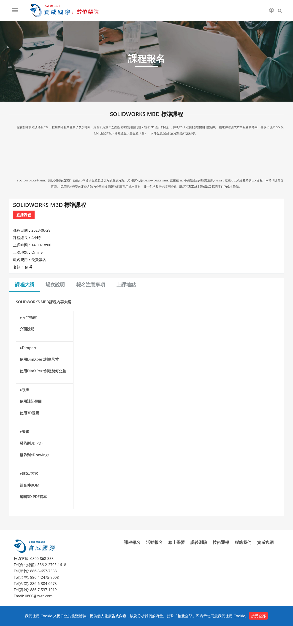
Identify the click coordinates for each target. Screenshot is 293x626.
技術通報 (221, 542)
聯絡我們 (243, 542)
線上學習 (176, 542)
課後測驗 (198, 542)
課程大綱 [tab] (24, 284)
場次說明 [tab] (55, 284)
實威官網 (265, 542)
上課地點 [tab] (126, 284)
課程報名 (132, 542)
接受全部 (258, 615)
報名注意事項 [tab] (90, 284)
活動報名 (154, 542)
